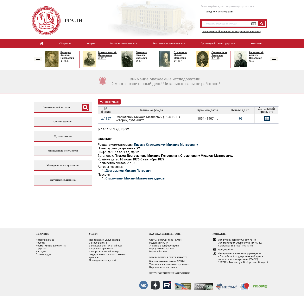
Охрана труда (43, 254)
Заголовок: (106, 156)
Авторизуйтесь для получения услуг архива (227, 6)
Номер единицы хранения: (117, 148)
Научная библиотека (63, 179)
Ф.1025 (64, 60)
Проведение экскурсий (103, 260)
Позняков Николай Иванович (141, 55)
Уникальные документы (63, 150)
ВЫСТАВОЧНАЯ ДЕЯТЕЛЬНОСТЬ (168, 257)
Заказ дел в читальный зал (105, 245)
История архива (45, 239)
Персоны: (104, 174)
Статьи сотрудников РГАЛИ (165, 239)
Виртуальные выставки (163, 267)
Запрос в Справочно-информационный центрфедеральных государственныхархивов (107, 253)
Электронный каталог (56, 107)
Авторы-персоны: (110, 167)
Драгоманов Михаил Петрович (128, 170)
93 (241, 118)
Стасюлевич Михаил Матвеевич (180, 55)
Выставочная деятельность (169, 43)
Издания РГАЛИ (158, 242)
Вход (209, 11)
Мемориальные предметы (63, 165)
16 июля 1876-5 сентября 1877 (142, 159)
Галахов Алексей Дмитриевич (107, 54)
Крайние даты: (108, 159)
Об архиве (65, 43)
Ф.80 (251, 60)
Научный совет (158, 251)
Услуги (91, 43)
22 (138, 148)
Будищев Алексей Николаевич (67, 55)
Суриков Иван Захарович (219, 54)
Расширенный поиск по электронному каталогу (231, 31)
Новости (41, 242)
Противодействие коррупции (218, 43)
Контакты (256, 43)
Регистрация (225, 11)
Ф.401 (139, 60)
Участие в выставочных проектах (169, 264)
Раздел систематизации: (115, 144)
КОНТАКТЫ (219, 233)
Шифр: (102, 152)
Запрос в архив (98, 242)
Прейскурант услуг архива (104, 239)
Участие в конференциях (164, 245)
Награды (41, 251)
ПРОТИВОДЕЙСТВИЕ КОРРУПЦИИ (169, 273)
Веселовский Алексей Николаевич (256, 55)
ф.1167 (106, 118)
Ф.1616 (102, 58)
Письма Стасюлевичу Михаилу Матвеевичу (166, 144)
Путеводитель (63, 136)
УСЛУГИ (93, 233)
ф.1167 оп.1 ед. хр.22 (113, 129)
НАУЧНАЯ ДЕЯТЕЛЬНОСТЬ (164, 233)
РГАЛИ (73, 20)
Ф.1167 (178, 60)
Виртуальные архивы (161, 248)
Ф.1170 (215, 58)
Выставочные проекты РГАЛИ (167, 261)
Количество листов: (112, 163)
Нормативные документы (51, 245)
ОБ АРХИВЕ (42, 233)
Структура (41, 248)
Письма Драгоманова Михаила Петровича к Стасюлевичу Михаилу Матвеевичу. (174, 156)
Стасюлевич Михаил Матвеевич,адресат (135, 178)
